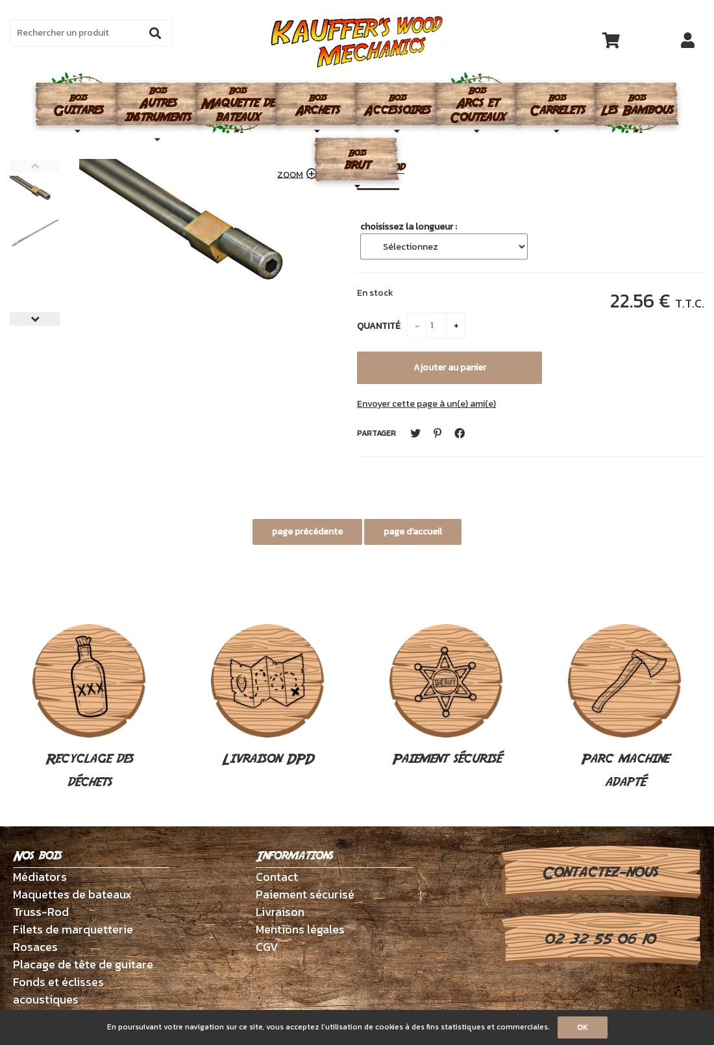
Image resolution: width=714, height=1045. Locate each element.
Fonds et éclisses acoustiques (58, 990)
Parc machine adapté (625, 708)
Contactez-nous (599, 872)
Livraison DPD (268, 696)
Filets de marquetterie (73, 929)
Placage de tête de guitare (83, 964)
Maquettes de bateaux (72, 894)
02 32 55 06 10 (599, 939)
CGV (267, 946)
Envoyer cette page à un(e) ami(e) (426, 404)
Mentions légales (300, 929)
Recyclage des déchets (89, 708)
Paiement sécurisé (446, 696)
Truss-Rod (41, 911)
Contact (277, 876)
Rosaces (35, 946)
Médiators (40, 876)
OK (582, 1027)
